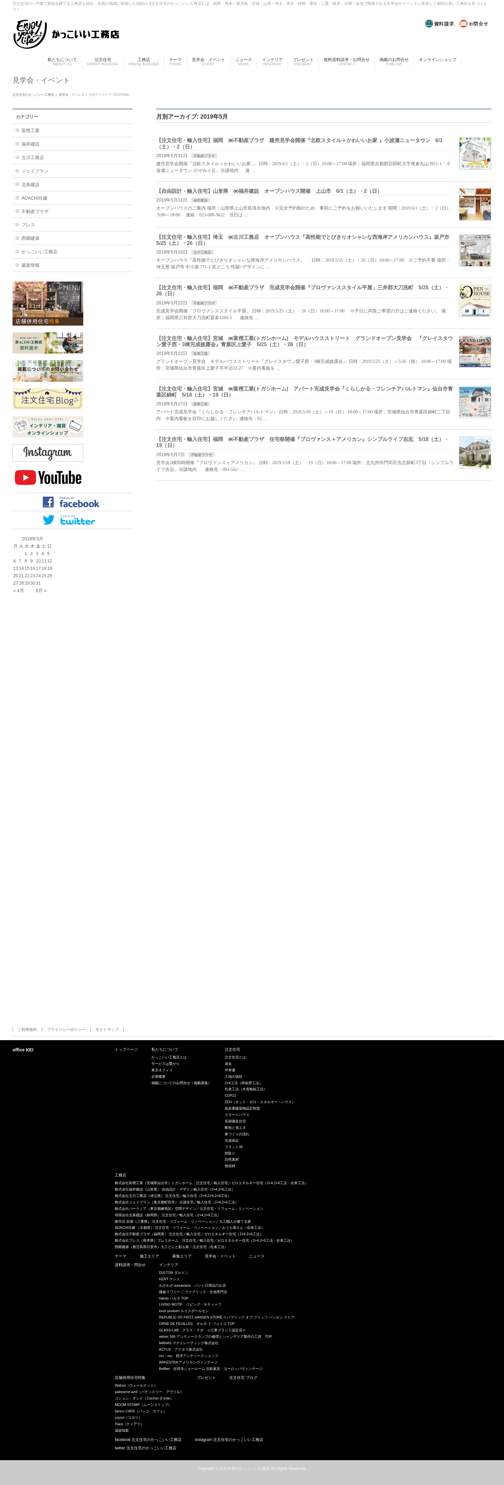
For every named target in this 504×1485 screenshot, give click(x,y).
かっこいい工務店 (40, 251)
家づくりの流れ (237, 1134)
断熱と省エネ (235, 1128)
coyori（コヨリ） (128, 1417)
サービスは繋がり (165, 1064)
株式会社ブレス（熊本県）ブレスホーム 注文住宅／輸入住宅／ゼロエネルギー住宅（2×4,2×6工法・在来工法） (204, 1240)
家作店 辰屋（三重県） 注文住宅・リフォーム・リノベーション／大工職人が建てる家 (183, 1221)
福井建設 (201, 200)
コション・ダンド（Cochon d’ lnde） (144, 1398)
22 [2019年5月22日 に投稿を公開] (27, 575)
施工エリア (149, 1256)
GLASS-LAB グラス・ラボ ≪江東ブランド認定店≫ (202, 1330)
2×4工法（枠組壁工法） (244, 1083)
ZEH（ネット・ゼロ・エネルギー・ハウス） (260, 1102)
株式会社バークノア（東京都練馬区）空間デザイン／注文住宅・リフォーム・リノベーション (189, 1208)
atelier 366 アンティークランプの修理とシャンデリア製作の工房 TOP (215, 1336)
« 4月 (18, 590)
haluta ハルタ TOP (174, 1298)
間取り (230, 1153)
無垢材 (230, 1166)
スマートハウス (237, 1115)
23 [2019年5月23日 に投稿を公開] (32, 575)
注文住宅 (232, 1050)
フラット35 (234, 1147)
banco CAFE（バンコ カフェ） (140, 1411)
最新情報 (31, 265)
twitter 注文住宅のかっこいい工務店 (145, 1448)
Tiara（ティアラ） (129, 1424)
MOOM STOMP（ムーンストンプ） (143, 1405)
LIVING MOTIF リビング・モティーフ (190, 1304)
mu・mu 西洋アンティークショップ (189, 1356)
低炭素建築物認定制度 (242, 1108)
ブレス (28, 224)
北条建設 (31, 184)
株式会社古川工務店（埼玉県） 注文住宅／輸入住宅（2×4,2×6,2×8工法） (173, 1196)
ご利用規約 (27, 1029)
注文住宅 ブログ (243, 1378)
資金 (228, 1064)
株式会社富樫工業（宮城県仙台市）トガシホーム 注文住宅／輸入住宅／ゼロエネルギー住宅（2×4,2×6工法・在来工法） (211, 1183)
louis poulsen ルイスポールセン (184, 1311)
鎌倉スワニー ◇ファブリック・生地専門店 (193, 1292)
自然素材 (232, 1159)
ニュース (257, 1256)
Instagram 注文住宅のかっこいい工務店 (229, 1440)
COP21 (230, 1095)
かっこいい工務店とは (169, 1057)
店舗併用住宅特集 (130, 1378)
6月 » (41, 590)
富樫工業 (201, 354)
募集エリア (182, 1256)
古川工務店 (202, 252)
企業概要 (158, 1076)
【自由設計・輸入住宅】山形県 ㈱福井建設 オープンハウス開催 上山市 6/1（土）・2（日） (269, 191)
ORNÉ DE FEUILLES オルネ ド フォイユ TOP (197, 1324)
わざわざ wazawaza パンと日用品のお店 (192, 1285)
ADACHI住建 (35, 198)
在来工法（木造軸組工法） (246, 1089)
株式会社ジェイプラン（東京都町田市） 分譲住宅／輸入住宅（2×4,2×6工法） (176, 1202)
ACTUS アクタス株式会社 (181, 1349)
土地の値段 (233, 1076)
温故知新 (122, 1430)
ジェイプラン (35, 171)
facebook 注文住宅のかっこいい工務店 (148, 1440)
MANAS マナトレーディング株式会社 (189, 1343)
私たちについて (164, 1050)
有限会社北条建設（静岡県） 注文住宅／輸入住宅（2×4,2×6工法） (168, 1215)
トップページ (126, 1050)
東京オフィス (162, 1070)
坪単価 (230, 1070)
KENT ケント (169, 1279)
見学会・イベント (220, 1256)
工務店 (120, 1175)
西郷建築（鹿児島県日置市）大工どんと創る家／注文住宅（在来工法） (171, 1247)
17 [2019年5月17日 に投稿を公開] (38, 568)
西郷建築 (31, 238)
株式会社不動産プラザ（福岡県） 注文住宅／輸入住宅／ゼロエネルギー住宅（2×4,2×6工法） (189, 1234)
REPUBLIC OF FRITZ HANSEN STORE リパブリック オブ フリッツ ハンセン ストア (227, 1317)
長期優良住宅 (235, 1121)
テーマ (120, 1256)
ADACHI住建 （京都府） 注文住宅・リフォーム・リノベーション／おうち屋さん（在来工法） (190, 1227)
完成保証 (232, 1140)
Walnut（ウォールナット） (136, 1385)
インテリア (168, 1265)
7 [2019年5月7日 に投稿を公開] (20, 560)
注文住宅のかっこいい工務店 (245, 1468)
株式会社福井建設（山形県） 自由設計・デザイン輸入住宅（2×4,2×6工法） (175, 1189)
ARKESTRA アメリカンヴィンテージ (188, 1362)
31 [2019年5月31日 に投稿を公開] (38, 583)
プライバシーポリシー (66, 1029)
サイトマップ (107, 1029)
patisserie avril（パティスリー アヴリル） (149, 1392)
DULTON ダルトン (173, 1272)
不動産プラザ (204, 156)
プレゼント (206, 1378)
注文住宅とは (235, 1057)
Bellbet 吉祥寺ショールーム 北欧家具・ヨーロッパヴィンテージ (211, 1369)
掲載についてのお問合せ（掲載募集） (181, 1083)
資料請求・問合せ (130, 1265)
